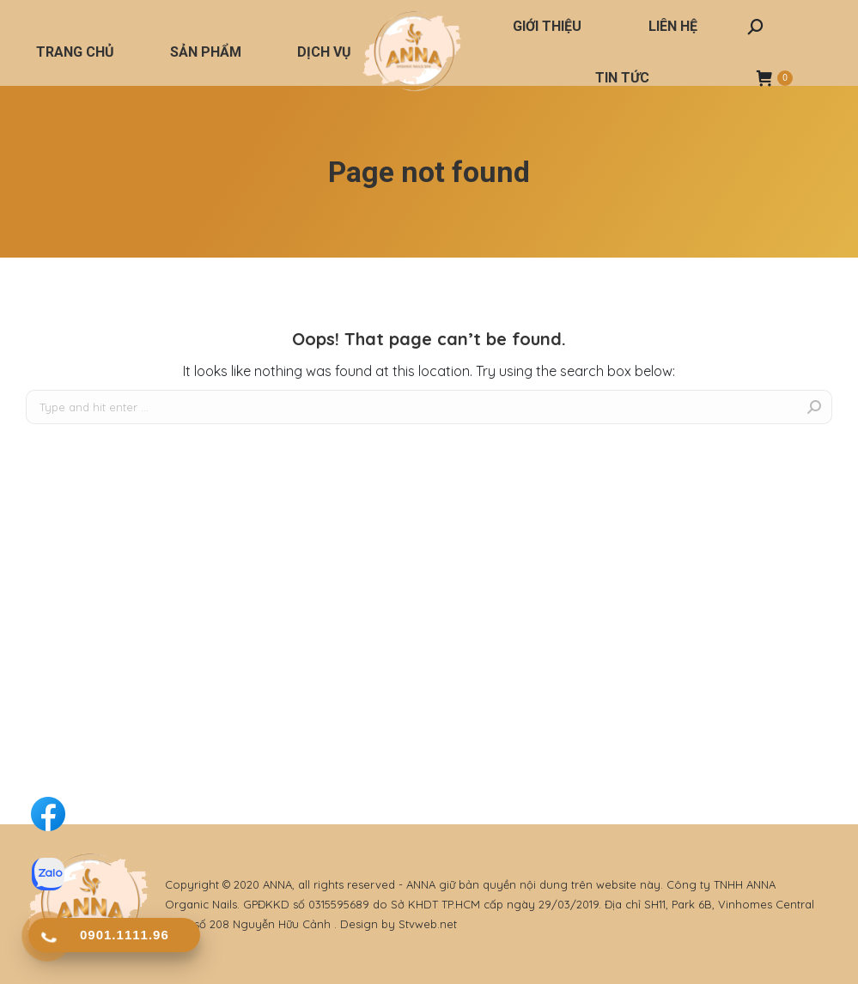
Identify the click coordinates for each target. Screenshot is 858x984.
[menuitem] (75, 52)
